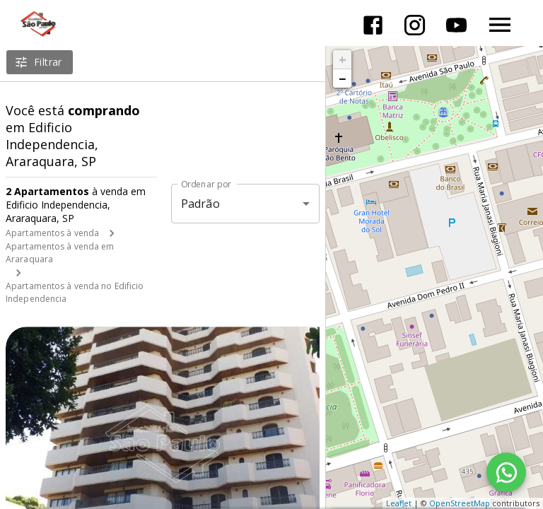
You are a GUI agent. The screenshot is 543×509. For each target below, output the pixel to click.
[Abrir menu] (499, 24)
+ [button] (342, 59)
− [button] (342, 78)
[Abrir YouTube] (456, 25)
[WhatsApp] (506, 472)
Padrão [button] (200, 203)
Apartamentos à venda (52, 233)
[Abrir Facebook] (373, 25)
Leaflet (398, 503)
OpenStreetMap (459, 503)
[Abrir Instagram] (414, 25)
